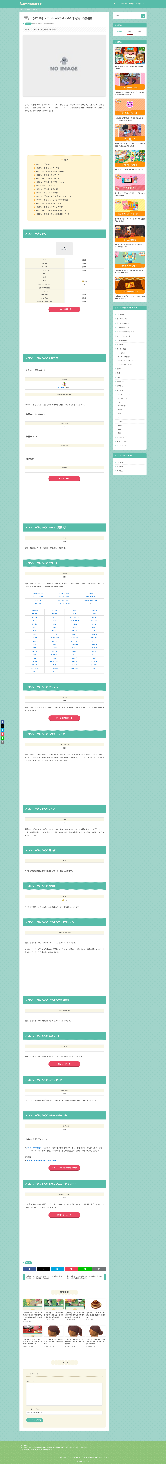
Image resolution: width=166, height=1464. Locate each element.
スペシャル (38, 600)
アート (54, 665)
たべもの (94, 648)
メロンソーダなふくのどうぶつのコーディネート (54, 214)
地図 (119, 432)
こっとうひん (74, 644)
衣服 (118, 379)
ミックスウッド (74, 617)
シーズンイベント (64, 597)
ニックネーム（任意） (33, 1409)
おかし (94, 624)
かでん (94, 651)
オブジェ (120, 388)
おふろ (74, 634)
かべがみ (34, 661)
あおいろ (34, 614)
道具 (119, 436)
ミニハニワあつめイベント (126, 332)
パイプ (94, 617)
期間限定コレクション (90, 600)
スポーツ (54, 651)
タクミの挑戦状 (122, 341)
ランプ (54, 658)
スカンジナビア (74, 621)
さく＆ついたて (54, 661)
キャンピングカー (123, 440)
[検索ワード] (130, 16)
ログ (54, 621)
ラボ (94, 668)
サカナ (120, 412)
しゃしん (54, 672)
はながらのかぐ (54, 637)
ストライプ (74, 610)
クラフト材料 (122, 408)
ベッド (34, 658)
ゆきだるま (74, 624)
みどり (54, 617)
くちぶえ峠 (121, 354)
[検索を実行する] (143, 16)
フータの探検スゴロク (125, 366)
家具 (118, 374)
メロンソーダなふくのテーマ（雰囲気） (51, 171)
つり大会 (90, 593)
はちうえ (34, 637)
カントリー (34, 610)
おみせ (34, 648)
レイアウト (120, 315)
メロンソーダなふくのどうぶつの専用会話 (52, 200)
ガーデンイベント (64, 593)
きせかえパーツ (122, 444)
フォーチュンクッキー (64, 600)
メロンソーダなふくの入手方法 (47, 168)
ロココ (94, 627)
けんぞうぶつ (74, 668)
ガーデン (54, 634)
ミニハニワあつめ (38, 597)
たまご (54, 627)
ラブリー (54, 610)
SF (94, 631)
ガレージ (34, 651)
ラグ (94, 658)
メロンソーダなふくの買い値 (47, 189)
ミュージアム (34, 668)
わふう (54, 644)
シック (74, 614)
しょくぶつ (34, 641)
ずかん (119, 370)
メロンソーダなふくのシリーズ (47, 175)
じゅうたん (94, 665)
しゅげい (54, 648)
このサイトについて (64, 1457)
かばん (34, 655)
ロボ (34, 631)
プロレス (94, 634)
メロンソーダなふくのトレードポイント (51, 210)
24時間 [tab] (119, 31)
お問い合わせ (103, 1457)
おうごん (54, 631)
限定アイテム (121, 383)
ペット (74, 651)
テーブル (94, 655)
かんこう (74, 661)
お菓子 (120, 428)
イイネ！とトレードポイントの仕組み (41, 1160)
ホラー (34, 672)
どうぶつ (120, 345)
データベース (121, 449)
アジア (34, 627)
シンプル (94, 614)
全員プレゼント (90, 597)
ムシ (119, 416)
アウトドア (74, 641)
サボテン (54, 641)
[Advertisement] (64, 134)
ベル (119, 404)
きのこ (54, 624)
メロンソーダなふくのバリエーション (50, 182)
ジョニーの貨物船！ (34, 1148)
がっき (34, 644)
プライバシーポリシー (90, 1457)
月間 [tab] (139, 31)
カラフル (54, 614)
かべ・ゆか (38, 603)
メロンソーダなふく (43, 164)
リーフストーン (123, 400)
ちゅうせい (54, 668)
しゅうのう (54, 655)
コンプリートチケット (125, 396)
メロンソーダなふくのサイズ (47, 185)
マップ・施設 (121, 350)
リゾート (34, 621)
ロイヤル (74, 627)
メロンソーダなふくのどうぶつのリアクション (53, 196)
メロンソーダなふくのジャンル (47, 178)
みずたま (34, 617)
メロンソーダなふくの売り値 (47, 193)
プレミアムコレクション (64, 603)
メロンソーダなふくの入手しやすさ (49, 207)
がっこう (74, 665)
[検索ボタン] (144, 4)
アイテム (28, 24)
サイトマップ (77, 1457)
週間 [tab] (129, 31)
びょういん (94, 661)
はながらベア (74, 637)
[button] (29, 1269)
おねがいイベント (38, 593)
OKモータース (94, 637)
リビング (74, 658)
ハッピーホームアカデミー (126, 362)
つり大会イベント (123, 328)
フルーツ (94, 641)
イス (74, 655)
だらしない (94, 621)
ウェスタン (34, 634)
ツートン (94, 610)
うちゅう (74, 631)
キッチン (74, 648)
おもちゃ (94, 644)
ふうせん (34, 624)
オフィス (34, 665)
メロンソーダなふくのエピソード (48, 203)
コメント (30, 1381)
